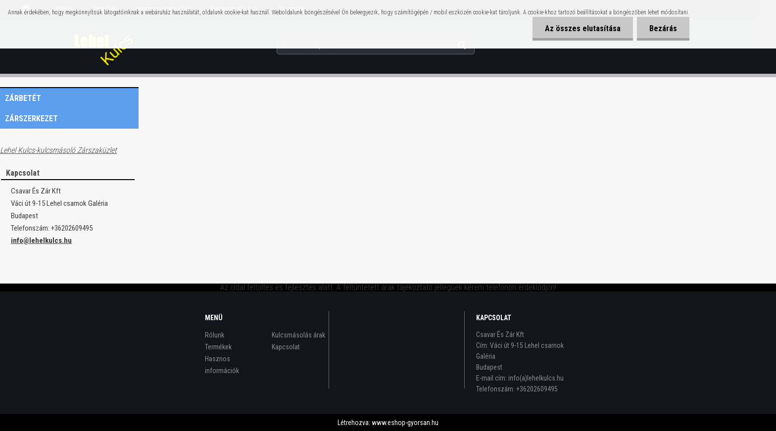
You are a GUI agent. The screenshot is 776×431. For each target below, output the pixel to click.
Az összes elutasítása (583, 28)
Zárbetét (23, 98)
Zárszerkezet (31, 118)
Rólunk (214, 335)
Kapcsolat (286, 347)
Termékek (218, 347)
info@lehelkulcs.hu (41, 240)
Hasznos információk (222, 365)
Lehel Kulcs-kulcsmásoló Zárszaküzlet (58, 150)
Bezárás (663, 28)
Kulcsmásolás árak (298, 335)
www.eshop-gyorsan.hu (405, 423)
